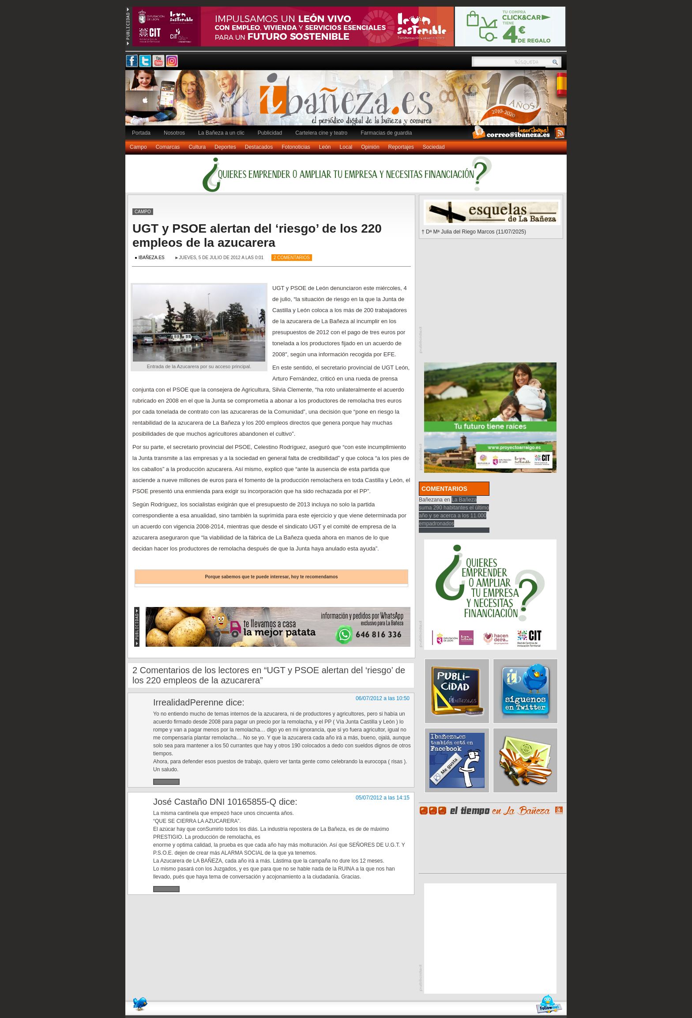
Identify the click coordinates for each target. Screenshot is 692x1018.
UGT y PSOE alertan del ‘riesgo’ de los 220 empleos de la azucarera (257, 235)
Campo (138, 147)
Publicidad (270, 133)
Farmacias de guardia (386, 133)
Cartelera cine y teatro (321, 133)
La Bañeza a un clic (221, 133)
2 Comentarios (292, 257)
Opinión (370, 147)
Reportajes (401, 147)
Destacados (259, 147)
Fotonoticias (296, 147)
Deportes (225, 147)
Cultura (197, 147)
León (325, 147)
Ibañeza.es (348, 102)
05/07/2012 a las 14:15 (383, 798)
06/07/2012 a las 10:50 (383, 698)
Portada (141, 133)
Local (346, 147)
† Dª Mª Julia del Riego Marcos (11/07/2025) (473, 232)
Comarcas (168, 147)
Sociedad (434, 147)
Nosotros (174, 133)
